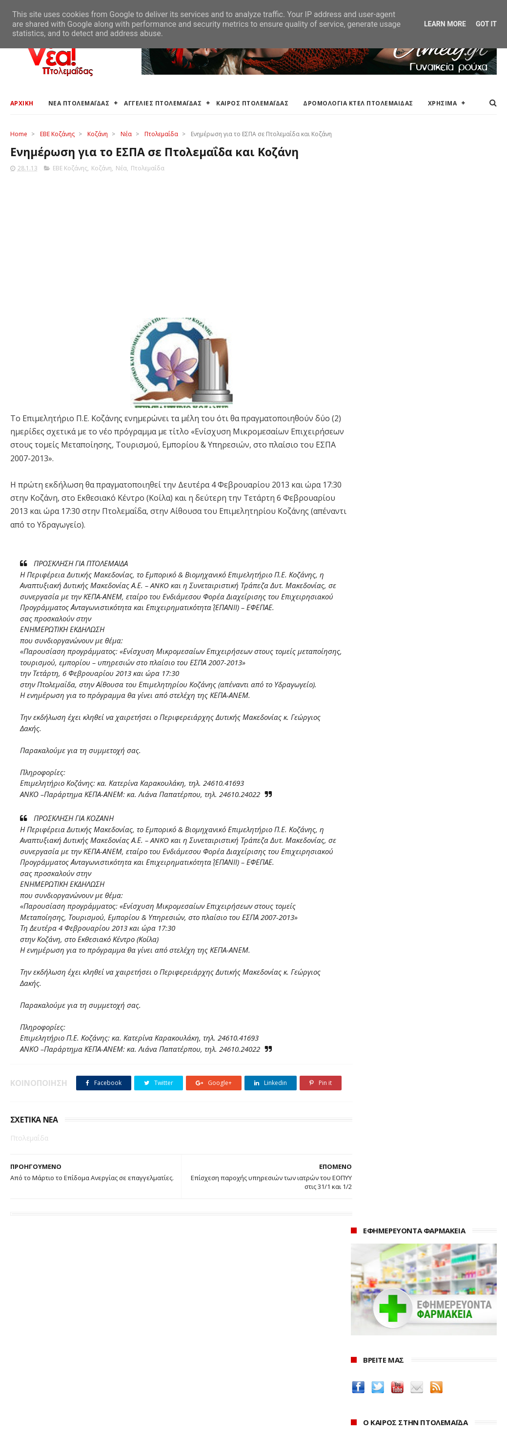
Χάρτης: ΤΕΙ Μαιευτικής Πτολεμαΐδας (67, 1400)
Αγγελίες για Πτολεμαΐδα (50, 1342)
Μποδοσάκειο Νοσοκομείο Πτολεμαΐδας (241, 1385)
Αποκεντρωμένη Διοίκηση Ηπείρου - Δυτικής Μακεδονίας (247, 1369)
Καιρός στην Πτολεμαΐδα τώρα (58, 1330)
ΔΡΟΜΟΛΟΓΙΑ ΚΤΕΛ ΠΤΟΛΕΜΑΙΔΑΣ (358, 103)
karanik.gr (369, 846)
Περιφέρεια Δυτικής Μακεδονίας (227, 1353)
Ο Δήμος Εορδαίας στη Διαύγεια (227, 1330)
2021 (360, 1385)
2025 (360, 1331)
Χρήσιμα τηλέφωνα (40, 1411)
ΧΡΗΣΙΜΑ (442, 103)
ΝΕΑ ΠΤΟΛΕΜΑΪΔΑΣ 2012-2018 (56, 1439)
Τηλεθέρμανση (199, 1407)
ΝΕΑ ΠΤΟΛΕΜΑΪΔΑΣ (79, 103)
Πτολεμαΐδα (161, 134)
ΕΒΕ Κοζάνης (57, 134)
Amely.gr (367, 823)
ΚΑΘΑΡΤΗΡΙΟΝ (376, 889)
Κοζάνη (97, 134)
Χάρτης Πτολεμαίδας (42, 1388)
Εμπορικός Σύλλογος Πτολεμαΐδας (231, 1396)
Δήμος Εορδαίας (201, 1318)
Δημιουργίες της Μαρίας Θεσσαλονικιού (395, 873)
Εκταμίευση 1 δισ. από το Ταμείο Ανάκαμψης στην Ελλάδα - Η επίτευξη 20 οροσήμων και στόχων (421, 531)
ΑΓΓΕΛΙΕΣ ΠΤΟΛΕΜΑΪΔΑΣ (163, 103)
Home (18, 134)
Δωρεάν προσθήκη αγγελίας (55, 1353)
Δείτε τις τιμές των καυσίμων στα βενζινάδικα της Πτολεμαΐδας (413, 771)
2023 (360, 1358)
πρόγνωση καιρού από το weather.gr (424, 436)
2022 (360, 1371)
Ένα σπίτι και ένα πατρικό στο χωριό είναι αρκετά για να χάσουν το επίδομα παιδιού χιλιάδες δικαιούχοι (418, 490)
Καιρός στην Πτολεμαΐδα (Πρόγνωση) (70, 1318)
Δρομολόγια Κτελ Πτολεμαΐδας (59, 1365)
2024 (360, 1345)
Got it (486, 24)
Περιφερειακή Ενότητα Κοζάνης (225, 1342)
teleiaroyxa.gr (376, 834)
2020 (360, 1398)
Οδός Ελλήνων (377, 857)
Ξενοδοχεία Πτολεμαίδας (50, 1376)
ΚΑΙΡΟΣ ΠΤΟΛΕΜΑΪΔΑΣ (252, 103)
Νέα (126, 134)
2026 (360, 1318)
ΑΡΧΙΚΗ (22, 103)
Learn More (445, 24)
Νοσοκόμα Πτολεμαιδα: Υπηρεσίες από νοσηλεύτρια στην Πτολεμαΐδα (421, 905)
